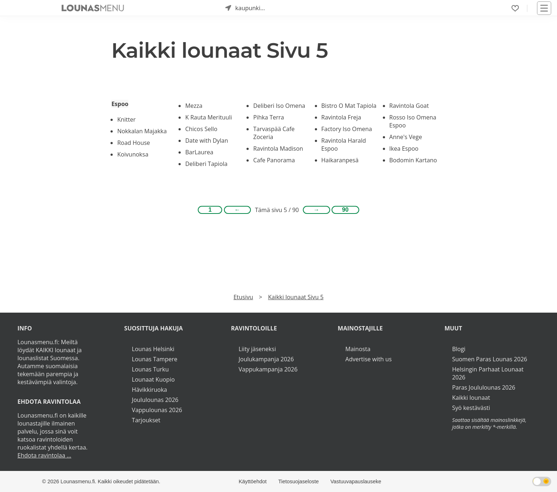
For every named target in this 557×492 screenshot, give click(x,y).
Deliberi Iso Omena (279, 106)
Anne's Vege (405, 137)
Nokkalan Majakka (142, 131)
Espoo (119, 104)
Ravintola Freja (341, 117)
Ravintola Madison (278, 149)
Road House (133, 143)
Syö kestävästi (471, 408)
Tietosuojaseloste (298, 481)
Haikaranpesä (340, 160)
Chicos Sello (201, 129)
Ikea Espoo (403, 149)
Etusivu (243, 297)
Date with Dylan (206, 141)
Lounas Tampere (154, 359)
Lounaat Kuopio (153, 379)
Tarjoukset (146, 420)
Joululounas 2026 (155, 400)
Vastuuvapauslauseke (355, 481)
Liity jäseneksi (257, 349)
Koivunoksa (132, 154)
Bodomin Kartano (413, 160)
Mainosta (357, 349)
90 (345, 210)
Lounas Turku (150, 369)
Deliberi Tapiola (206, 164)
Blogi (458, 349)
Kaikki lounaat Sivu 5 (296, 297)
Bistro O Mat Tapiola (349, 106)
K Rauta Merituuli (208, 117)
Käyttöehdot (253, 481)
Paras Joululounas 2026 (483, 387)
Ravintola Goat (409, 106)
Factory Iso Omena (346, 129)
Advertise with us (368, 359)
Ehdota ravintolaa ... (44, 455)
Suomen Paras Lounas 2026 (489, 359)
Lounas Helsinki (153, 349)
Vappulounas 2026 (157, 410)
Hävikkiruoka (149, 390)
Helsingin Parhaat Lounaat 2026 (488, 373)
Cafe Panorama (274, 160)
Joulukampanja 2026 (266, 359)
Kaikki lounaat (471, 398)
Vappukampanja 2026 (268, 369)
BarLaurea (199, 152)
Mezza (193, 106)
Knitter (126, 119)
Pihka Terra (268, 117)
